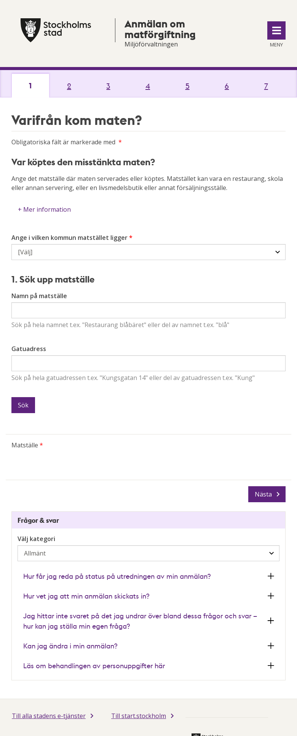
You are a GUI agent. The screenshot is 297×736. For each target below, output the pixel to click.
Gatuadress (28, 349)
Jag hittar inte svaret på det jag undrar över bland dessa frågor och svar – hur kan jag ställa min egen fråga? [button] (140, 620)
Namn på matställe (39, 296)
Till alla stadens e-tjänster (49, 716)
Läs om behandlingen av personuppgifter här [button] (94, 665)
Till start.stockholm (138, 716)
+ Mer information (44, 209)
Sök (23, 405)
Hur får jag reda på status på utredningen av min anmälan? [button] (117, 576)
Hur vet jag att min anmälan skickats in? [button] (86, 595)
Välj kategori (36, 539)
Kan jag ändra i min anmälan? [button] (70, 645)
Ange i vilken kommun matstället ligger (69, 237)
